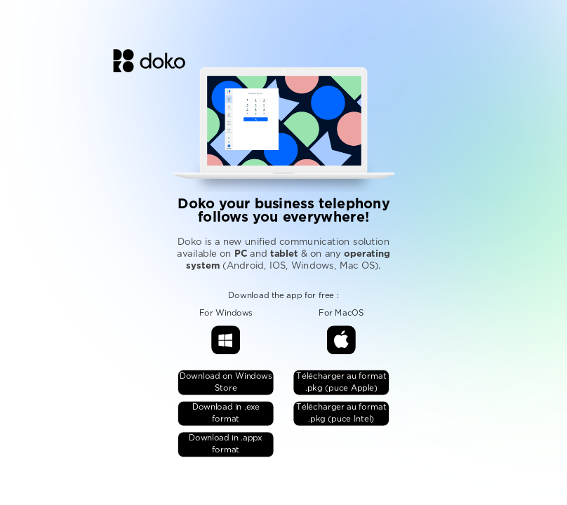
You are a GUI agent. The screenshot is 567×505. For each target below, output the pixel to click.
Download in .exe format (226, 414)
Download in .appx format (225, 444)
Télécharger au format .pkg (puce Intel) (341, 414)
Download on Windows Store (226, 383)
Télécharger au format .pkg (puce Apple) (341, 383)
